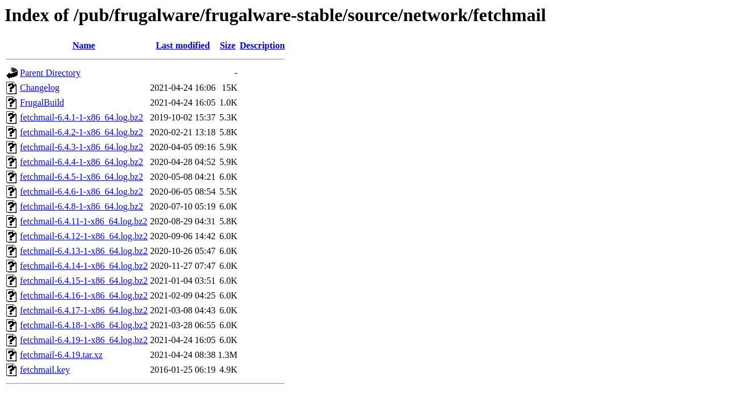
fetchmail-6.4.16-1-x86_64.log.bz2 (84, 295)
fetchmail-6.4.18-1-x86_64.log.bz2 (84, 325)
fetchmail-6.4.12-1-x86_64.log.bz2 (84, 236)
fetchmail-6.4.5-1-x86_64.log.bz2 (81, 177)
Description (262, 45)
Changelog (39, 87)
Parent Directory (50, 73)
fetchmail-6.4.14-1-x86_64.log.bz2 (84, 266)
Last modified (183, 45)
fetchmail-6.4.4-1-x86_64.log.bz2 (81, 162)
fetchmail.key (45, 369)
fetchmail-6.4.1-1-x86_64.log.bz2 (81, 117)
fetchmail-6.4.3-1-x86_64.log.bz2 (81, 147)
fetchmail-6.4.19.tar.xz (61, 355)
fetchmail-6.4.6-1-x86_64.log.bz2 (81, 191)
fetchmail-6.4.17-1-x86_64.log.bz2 (84, 310)
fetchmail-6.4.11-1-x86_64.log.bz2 (83, 221)
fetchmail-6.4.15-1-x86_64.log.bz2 (84, 280)
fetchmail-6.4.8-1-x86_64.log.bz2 (81, 206)
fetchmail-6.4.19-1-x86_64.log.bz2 (84, 340)
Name (83, 45)
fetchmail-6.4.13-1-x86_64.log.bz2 (84, 251)
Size (228, 45)
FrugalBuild (42, 102)
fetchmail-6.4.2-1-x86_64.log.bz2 (81, 132)
